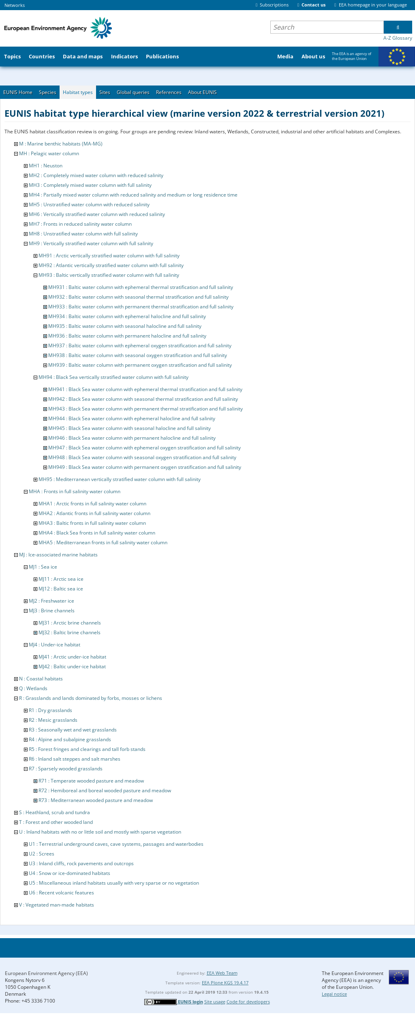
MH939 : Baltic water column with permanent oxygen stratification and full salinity (140, 364)
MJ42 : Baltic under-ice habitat (72, 666)
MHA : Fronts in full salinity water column (74, 491)
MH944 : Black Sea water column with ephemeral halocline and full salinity (131, 418)
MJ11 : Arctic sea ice (61, 578)
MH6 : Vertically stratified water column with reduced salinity (97, 214)
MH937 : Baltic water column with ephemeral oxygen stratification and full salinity (139, 345)
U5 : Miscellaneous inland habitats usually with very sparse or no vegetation (114, 882)
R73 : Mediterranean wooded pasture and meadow (96, 800)
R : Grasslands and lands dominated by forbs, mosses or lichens (90, 698)
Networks (14, 5)
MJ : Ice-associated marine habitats (58, 554)
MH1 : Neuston (45, 165)
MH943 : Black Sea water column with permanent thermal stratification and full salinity (145, 408)
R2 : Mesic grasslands (53, 719)
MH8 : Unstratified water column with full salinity (83, 233)
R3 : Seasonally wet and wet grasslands (73, 729)
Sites (104, 92)
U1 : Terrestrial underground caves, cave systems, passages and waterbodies (116, 843)
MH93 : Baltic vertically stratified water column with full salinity (109, 275)
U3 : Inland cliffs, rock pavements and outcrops (81, 863)
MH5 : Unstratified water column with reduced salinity (89, 204)
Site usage (214, 1002)
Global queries (133, 92)
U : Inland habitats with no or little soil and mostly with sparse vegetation (100, 831)
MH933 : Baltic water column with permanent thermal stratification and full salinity (140, 306)
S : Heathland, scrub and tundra (54, 812)
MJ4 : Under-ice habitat (54, 644)
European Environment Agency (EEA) (46, 973)
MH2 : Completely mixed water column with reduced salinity (96, 175)
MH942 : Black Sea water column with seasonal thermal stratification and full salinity (143, 399)
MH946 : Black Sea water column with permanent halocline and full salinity (132, 437)
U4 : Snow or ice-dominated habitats (69, 873)
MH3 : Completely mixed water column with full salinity (90, 185)
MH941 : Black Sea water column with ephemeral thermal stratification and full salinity (145, 389)
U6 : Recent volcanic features (61, 892)
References (169, 92)
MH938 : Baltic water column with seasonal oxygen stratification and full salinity (137, 355)
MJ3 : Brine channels (52, 610)
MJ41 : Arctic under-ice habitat (72, 656)
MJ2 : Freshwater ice (51, 600)
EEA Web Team (222, 973)
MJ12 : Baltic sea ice (61, 588)
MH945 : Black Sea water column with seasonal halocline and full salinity (129, 428)
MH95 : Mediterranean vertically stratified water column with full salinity (120, 479)
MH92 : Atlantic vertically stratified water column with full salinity (111, 265)
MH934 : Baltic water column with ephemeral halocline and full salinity (127, 316)
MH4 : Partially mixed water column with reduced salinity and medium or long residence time (133, 194)
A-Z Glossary (397, 37)
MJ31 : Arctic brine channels (70, 622)
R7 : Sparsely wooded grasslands (66, 768)
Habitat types (78, 92)
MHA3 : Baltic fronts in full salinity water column (92, 523)
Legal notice (334, 994)
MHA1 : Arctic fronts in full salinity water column (92, 503)
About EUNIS (202, 92)
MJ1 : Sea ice (43, 566)
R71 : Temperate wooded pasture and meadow (91, 780)
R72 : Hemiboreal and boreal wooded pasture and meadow (105, 790)
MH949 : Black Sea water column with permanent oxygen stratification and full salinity (144, 467)
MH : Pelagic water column (49, 153)
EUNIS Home (17, 92)
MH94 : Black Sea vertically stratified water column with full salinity (113, 377)
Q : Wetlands (33, 688)
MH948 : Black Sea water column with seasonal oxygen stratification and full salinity (142, 457)
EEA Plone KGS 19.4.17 (225, 983)
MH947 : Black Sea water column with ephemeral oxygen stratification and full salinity (144, 447)
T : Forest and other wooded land (56, 822)
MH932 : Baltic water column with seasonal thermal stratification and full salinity (138, 296)
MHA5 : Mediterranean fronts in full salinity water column (103, 542)
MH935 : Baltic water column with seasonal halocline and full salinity (124, 326)
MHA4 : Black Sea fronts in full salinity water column (97, 532)
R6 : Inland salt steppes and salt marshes (74, 758)
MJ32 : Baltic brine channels (70, 632)
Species (47, 92)
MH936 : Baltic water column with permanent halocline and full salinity (127, 335)
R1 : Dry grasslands (50, 710)
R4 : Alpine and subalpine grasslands (70, 739)
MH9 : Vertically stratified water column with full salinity (91, 243)
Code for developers (248, 1002)
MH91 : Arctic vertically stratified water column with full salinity (109, 255)
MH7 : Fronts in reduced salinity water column (80, 223)
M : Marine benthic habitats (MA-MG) (61, 143)
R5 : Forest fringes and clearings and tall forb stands (87, 749)
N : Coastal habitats (41, 678)
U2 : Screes (41, 853)
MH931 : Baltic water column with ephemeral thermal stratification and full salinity (140, 287)
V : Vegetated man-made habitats (56, 904)
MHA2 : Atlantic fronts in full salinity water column (94, 513)
